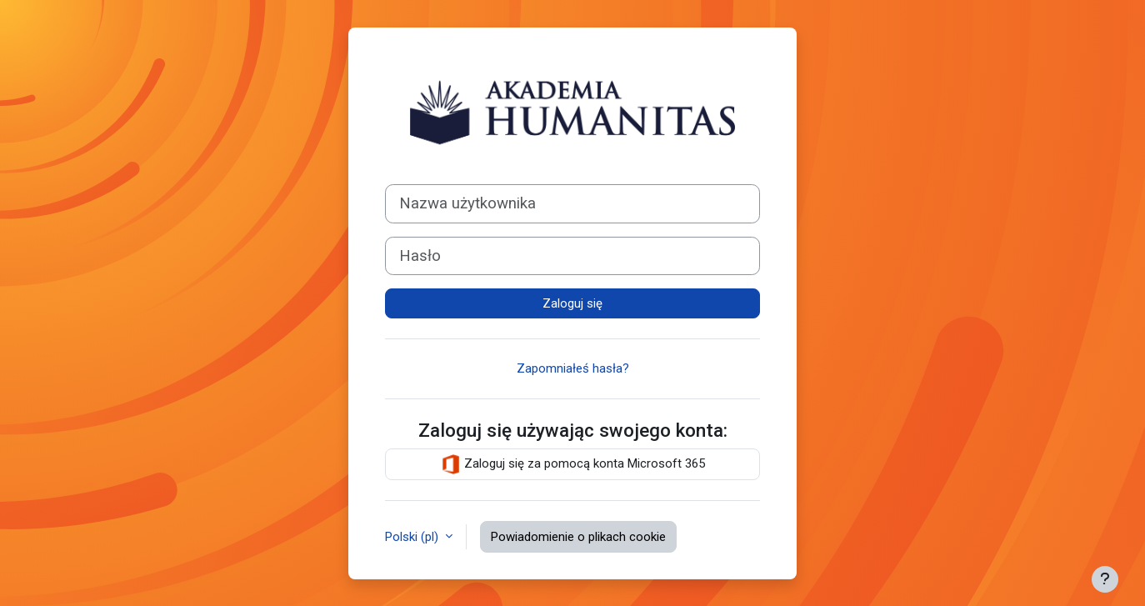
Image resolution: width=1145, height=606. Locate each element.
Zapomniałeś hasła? (573, 368)
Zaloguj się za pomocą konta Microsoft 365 (573, 464)
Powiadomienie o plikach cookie (578, 536)
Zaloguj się (572, 303)
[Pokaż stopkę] (1105, 579)
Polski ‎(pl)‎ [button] (413, 536)
